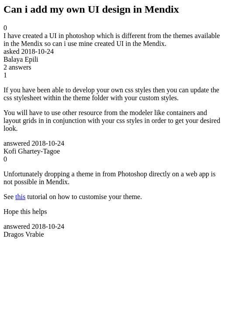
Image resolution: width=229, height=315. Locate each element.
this (20, 196)
